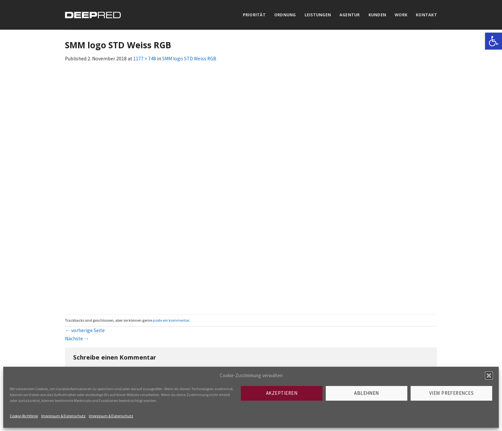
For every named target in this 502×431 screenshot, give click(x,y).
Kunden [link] (377, 15)
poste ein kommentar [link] (171, 320)
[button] (489, 375)
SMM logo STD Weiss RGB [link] (189, 58)
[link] (493, 41)
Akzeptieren (281, 393)
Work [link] (401, 15)
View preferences (451, 393)
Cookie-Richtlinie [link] (24, 415)
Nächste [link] (77, 338)
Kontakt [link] (426, 15)
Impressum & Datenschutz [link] (63, 415)
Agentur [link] (349, 15)
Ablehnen (366, 393)
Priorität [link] (254, 15)
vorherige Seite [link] (85, 330)
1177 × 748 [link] (144, 58)
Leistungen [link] (318, 15)
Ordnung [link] (285, 15)
